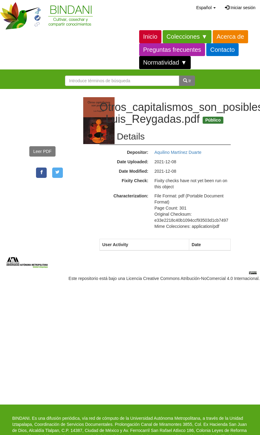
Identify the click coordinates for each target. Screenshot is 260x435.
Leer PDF (42, 151)
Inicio (150, 36)
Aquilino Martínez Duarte (177, 152)
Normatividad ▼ (165, 62)
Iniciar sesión (240, 7)
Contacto (222, 49)
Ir (187, 80)
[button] (206, 7)
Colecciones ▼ (187, 36)
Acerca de (230, 36)
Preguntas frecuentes (172, 49)
